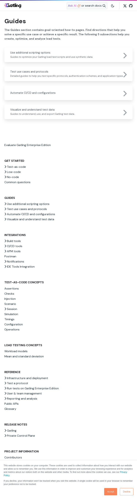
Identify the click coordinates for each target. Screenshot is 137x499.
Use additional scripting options (30, 52)
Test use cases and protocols (29, 71)
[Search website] (87, 5)
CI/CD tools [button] (13, 246)
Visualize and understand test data (32, 109)
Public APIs (11, 404)
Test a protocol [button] (16, 383)
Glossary (10, 409)
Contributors (13, 457)
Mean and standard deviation (24, 356)
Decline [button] (126, 491)
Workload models (16, 351)
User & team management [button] (23, 393)
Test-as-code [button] (15, 167)
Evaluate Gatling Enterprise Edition (27, 145)
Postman (10, 256)
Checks (9, 294)
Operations (12, 329)
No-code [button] (11, 177)
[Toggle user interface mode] (112, 5)
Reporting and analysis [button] (20, 398)
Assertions (11, 288)
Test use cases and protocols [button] (25, 209)
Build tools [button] (12, 241)
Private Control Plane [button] (19, 436)
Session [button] (10, 309)
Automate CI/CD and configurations (33, 93)
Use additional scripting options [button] (26, 204)
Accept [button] (110, 491)
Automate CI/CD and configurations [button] (29, 214)
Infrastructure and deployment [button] (26, 378)
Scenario (10, 304)
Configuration (13, 324)
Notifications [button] (14, 261)
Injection (10, 299)
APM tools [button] (12, 251)
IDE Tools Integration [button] (19, 267)
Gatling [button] (10, 430)
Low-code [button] (12, 172)
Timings (9, 319)
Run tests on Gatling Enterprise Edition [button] (31, 388)
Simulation (11, 314)
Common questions (17, 182)
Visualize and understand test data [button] (29, 219)
